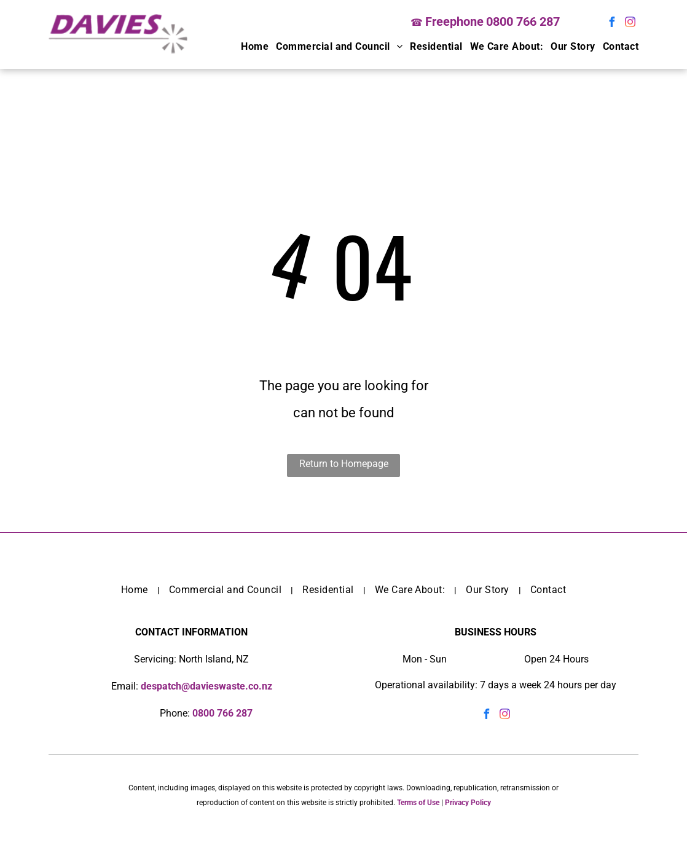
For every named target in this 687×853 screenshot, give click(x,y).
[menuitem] (251, 47)
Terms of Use (418, 802)
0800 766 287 (523, 21)
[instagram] (630, 23)
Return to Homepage (343, 464)
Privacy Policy (468, 802)
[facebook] (612, 23)
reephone (458, 21)
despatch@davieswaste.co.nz (206, 686)
